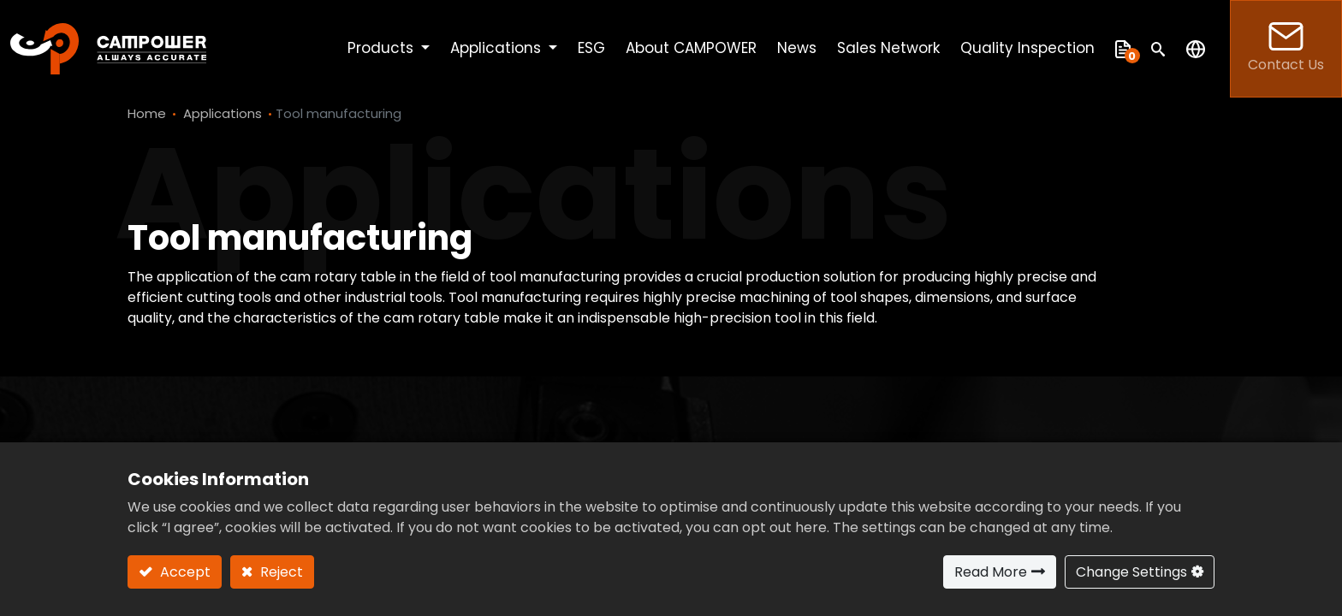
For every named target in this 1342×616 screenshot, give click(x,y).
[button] (1158, 49)
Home (147, 113)
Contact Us (1286, 48)
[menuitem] (591, 49)
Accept (184, 572)
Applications (222, 113)
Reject (280, 572)
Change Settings (1131, 572)
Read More (990, 572)
